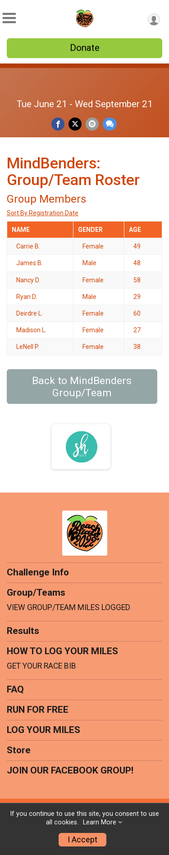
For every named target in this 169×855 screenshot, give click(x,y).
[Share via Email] (92, 124)
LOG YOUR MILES (43, 729)
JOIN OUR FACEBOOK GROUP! (70, 770)
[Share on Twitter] (75, 124)
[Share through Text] (110, 124)
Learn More (99, 822)
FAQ (15, 689)
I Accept (82, 839)
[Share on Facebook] (57, 124)
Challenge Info (38, 572)
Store (19, 750)
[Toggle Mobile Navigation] (9, 18)
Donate (85, 47)
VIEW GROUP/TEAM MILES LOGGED (68, 607)
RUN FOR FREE (38, 709)
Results (23, 630)
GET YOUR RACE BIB (41, 665)
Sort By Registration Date (42, 213)
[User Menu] (154, 20)
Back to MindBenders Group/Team (82, 387)
